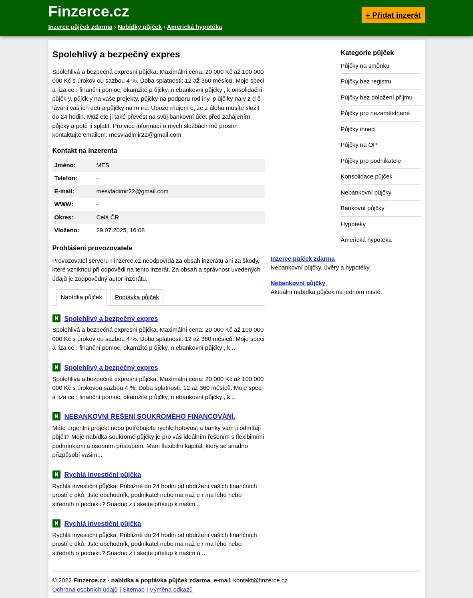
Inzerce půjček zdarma (303, 258)
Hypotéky (353, 224)
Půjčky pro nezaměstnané (375, 112)
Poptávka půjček (137, 297)
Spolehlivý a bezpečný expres (111, 318)
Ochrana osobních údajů (85, 589)
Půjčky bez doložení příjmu (377, 97)
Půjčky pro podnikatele (371, 160)
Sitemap (134, 589)
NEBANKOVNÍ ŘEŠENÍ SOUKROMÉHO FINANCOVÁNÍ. (149, 416)
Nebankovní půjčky (366, 192)
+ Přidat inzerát (393, 15)
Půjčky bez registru (366, 81)
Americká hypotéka (366, 239)
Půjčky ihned (358, 129)
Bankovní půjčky (362, 208)
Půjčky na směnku (365, 65)
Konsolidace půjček (366, 176)
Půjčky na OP (359, 144)
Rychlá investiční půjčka (102, 474)
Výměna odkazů (171, 589)
